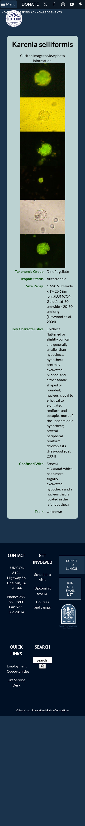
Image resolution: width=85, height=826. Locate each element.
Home (6, 12)
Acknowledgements (46, 12)
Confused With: (31, 463)
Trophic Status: (32, 278)
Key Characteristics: (28, 329)
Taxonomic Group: (29, 271)
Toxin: (39, 511)
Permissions (20, 12)
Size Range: (35, 286)
